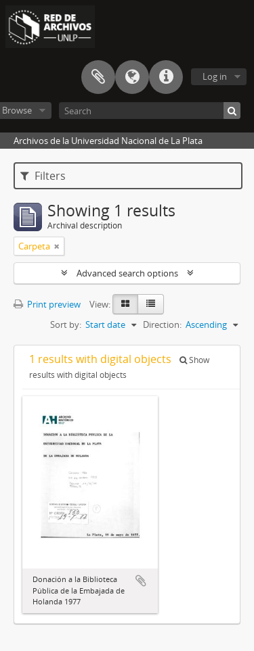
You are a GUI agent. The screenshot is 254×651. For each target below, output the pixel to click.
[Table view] (150, 304)
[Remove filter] (57, 246)
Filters (43, 175)
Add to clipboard (141, 580)
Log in (215, 76)
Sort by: (65, 324)
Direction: (162, 324)
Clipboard (98, 77)
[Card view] (125, 304)
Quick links (166, 77)
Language (132, 77)
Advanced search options (127, 273)
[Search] (149, 110)
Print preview (47, 304)
